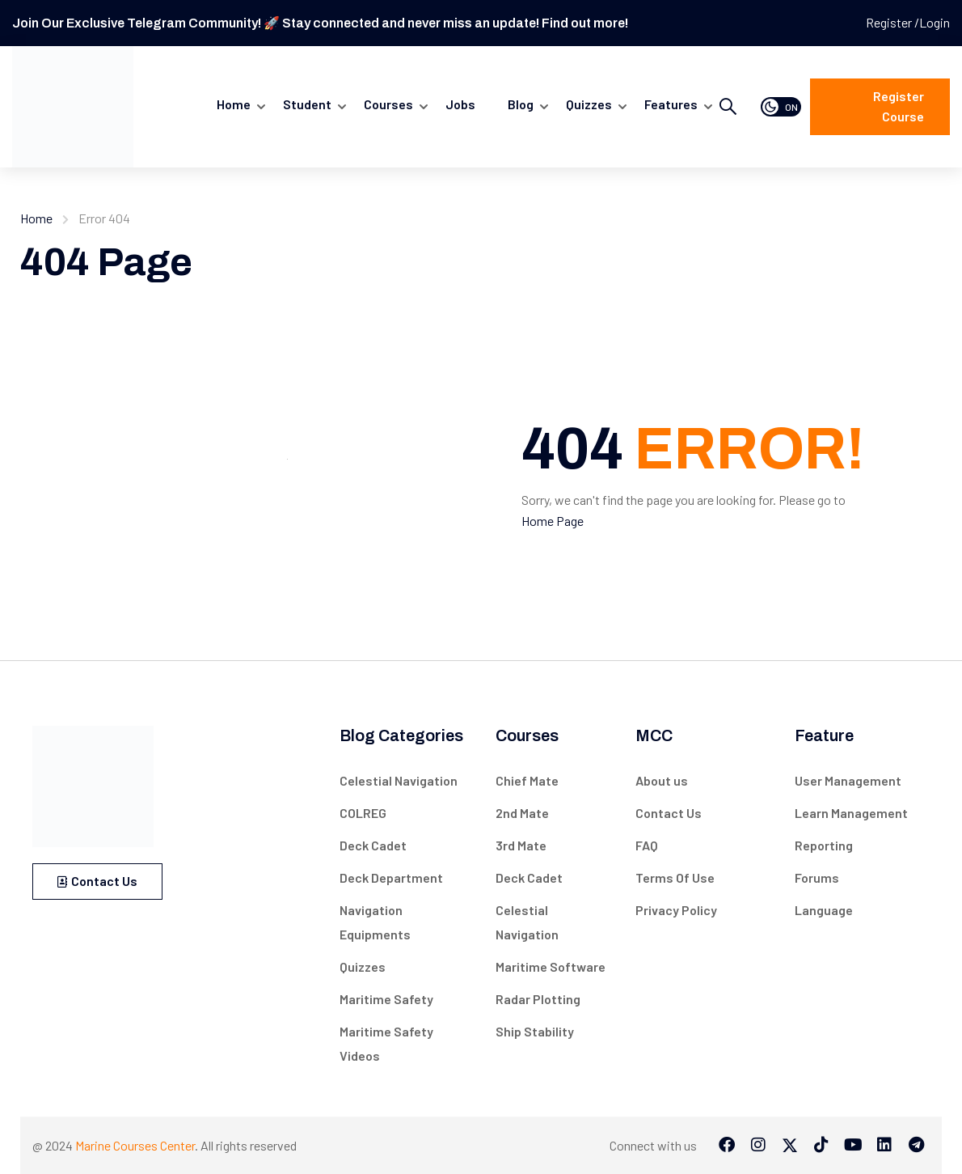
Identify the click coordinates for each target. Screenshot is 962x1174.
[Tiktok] (821, 1145)
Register (890, 22)
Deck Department (391, 877)
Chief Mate (527, 780)
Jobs (460, 104)
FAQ (646, 845)
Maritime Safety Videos (386, 1043)
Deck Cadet (373, 845)
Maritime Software (550, 966)
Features (671, 104)
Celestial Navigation (399, 780)
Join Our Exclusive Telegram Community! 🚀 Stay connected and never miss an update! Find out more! (320, 23)
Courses (388, 104)
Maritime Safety (386, 999)
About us (661, 780)
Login (934, 22)
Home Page (552, 520)
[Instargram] (758, 1145)
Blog (521, 104)
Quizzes (363, 966)
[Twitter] (790, 1145)
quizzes (589, 104)
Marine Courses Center (135, 1145)
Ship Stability (535, 1031)
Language (824, 910)
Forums (817, 877)
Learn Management (851, 812)
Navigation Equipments (375, 922)
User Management (848, 780)
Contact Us (97, 880)
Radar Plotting (538, 999)
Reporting (824, 845)
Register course (898, 106)
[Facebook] (726, 1145)
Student (307, 104)
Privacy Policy (676, 910)
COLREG (363, 812)
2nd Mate (522, 812)
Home (234, 104)
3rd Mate (521, 845)
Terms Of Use (675, 877)
